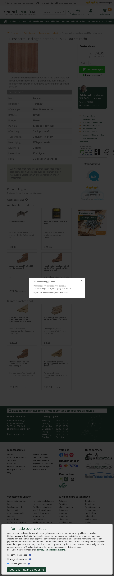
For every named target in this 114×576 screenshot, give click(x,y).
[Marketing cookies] (8, 563)
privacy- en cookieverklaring (51, 549)
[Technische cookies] (8, 555)
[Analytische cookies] (8, 559)
